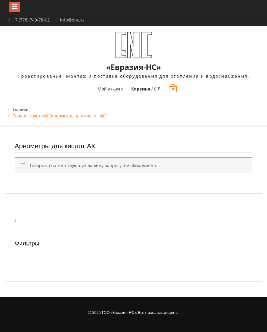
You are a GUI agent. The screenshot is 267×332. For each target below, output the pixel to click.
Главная (21, 109)
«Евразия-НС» (133, 67)
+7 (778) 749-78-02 (31, 20)
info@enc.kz (72, 20)
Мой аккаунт (111, 89)
